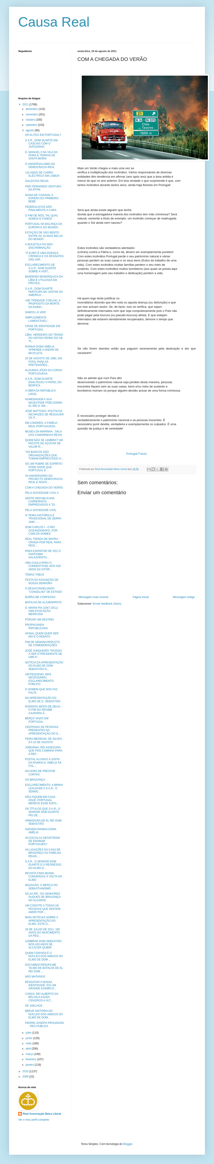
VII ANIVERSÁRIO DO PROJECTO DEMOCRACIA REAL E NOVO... (43, 479)
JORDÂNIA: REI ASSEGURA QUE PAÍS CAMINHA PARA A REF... (43, 751)
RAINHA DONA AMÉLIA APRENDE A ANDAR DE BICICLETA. (42, 350)
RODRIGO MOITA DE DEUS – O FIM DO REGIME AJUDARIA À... (43, 710)
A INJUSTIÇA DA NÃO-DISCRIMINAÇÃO (39, 246)
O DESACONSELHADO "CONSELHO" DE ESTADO (43, 590)
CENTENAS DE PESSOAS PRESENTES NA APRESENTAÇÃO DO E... (42, 730)
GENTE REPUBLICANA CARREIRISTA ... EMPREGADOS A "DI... (41, 501)
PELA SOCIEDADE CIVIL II (42, 492)
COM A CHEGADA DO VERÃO (44, 487)
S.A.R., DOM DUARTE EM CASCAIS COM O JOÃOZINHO (41, 144)
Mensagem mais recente (93, 597)
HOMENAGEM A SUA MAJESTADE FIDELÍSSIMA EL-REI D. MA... (43, 402)
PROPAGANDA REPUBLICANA (36, 626)
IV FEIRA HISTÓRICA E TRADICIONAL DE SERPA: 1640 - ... (43, 519)
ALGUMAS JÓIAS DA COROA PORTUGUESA (43, 372)
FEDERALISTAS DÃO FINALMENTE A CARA (40, 208)
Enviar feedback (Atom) (107, 603)
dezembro (32, 109)
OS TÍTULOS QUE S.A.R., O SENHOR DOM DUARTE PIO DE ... (42, 812)
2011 (26, 104)
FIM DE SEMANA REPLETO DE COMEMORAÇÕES (42, 643)
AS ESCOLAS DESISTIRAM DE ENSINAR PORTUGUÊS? (42, 841)
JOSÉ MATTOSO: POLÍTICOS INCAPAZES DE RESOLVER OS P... (44, 414)
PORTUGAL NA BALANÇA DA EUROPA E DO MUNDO (43, 225)
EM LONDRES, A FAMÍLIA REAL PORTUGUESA (41, 424)
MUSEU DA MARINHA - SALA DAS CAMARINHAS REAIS (43, 433)
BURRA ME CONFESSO (40, 597)
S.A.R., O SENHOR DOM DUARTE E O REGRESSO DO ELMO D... (43, 865)
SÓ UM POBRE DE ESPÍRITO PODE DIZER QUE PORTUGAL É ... (43, 467)
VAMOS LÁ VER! (35, 312)
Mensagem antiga (184, 597)
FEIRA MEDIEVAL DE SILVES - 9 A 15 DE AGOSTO (44, 740)
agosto (30, 130)
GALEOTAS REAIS (36, 181)
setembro (32, 125)
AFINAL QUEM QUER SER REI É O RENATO (42, 635)
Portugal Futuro (136, 453)
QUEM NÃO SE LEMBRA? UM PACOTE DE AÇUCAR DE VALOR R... (44, 443)
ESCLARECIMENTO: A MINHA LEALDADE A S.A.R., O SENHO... (44, 788)
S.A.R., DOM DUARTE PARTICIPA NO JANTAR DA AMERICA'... (44, 292)
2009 (26, 1076)
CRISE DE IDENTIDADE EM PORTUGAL (42, 328)
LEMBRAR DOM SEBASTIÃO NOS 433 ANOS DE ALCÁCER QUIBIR (43, 944)
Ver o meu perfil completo (33, 1119)
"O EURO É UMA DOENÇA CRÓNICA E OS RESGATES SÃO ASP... (44, 256)
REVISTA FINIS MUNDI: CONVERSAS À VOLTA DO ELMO (43, 876)
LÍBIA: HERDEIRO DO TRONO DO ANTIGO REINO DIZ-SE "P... (44, 338)
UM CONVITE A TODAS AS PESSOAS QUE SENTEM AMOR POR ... (42, 909)
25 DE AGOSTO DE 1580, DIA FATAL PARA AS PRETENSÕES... (43, 362)
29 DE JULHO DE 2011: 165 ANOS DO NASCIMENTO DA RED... (42, 933)
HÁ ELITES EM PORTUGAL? (43, 135)
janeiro (30, 1064)
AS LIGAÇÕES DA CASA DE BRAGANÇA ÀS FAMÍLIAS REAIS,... (43, 853)
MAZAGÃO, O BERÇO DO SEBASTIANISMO (41, 887)
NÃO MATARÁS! (35, 976)
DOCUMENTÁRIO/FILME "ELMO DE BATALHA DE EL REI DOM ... (44, 968)
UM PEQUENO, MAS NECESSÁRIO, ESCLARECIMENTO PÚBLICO (39, 679)
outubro (31, 119)
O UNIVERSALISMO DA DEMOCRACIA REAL (40, 165)
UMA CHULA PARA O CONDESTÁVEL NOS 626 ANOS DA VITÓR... (43, 566)
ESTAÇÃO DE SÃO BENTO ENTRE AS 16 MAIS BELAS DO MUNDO (44, 236)
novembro (32, 114)
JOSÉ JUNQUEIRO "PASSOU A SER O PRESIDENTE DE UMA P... (43, 654)
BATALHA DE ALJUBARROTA (43, 602)
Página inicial (141, 597)
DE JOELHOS (33, 1005)
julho (29, 1032)
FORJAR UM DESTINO (39, 619)
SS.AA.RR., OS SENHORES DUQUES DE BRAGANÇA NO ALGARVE (43, 897)
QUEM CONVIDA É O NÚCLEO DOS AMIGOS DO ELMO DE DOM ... (44, 956)
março (30, 1054)
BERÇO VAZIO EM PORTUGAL (36, 720)
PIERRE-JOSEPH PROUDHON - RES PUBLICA (44, 1024)
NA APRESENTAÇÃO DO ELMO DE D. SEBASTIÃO (43, 699)
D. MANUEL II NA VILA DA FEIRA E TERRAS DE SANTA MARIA (41, 155)
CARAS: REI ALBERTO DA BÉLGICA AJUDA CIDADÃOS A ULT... (41, 997)
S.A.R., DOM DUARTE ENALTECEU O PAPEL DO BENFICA (43, 382)
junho (29, 1038)
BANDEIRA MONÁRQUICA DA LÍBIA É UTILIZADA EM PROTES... (44, 280)
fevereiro (31, 1059)
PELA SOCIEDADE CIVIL (40, 510)
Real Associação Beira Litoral (42, 1113)
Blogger (127, 1144)
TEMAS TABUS (34, 574)
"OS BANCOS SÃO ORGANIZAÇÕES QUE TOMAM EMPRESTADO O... (44, 455)
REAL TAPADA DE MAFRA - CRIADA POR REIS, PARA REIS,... (43, 542)
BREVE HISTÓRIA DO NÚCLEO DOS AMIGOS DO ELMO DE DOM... (44, 1014)
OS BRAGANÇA (35, 779)
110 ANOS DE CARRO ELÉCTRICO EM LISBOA (42, 174)
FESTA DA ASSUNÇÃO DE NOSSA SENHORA (41, 581)
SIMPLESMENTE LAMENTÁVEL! (36, 319)
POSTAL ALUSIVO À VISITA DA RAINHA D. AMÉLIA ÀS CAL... (43, 762)
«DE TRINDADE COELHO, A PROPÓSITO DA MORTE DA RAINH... (42, 304)
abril (29, 1048)
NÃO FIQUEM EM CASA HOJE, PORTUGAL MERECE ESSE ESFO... (42, 800)
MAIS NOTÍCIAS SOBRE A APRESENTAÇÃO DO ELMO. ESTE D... (41, 921)
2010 (26, 1071)
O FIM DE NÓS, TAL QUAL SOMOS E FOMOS (41, 217)
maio (29, 1043)
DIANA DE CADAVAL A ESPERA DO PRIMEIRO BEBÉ (42, 198)
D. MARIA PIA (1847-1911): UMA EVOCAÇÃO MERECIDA (42, 611)
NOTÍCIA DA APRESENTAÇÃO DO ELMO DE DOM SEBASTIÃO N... (44, 666)
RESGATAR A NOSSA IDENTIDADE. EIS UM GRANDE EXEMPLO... (40, 985)
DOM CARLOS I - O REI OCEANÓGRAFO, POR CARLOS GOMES (41, 530)
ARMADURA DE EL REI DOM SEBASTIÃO (43, 822)
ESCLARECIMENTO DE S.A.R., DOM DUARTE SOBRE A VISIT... (40, 268)
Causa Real (54, 22)
